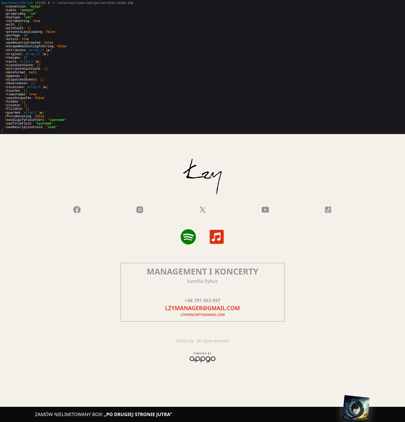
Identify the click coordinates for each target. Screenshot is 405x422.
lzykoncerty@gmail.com (202, 341)
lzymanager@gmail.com (202, 334)
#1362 (43, 3)
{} (67, 80)
